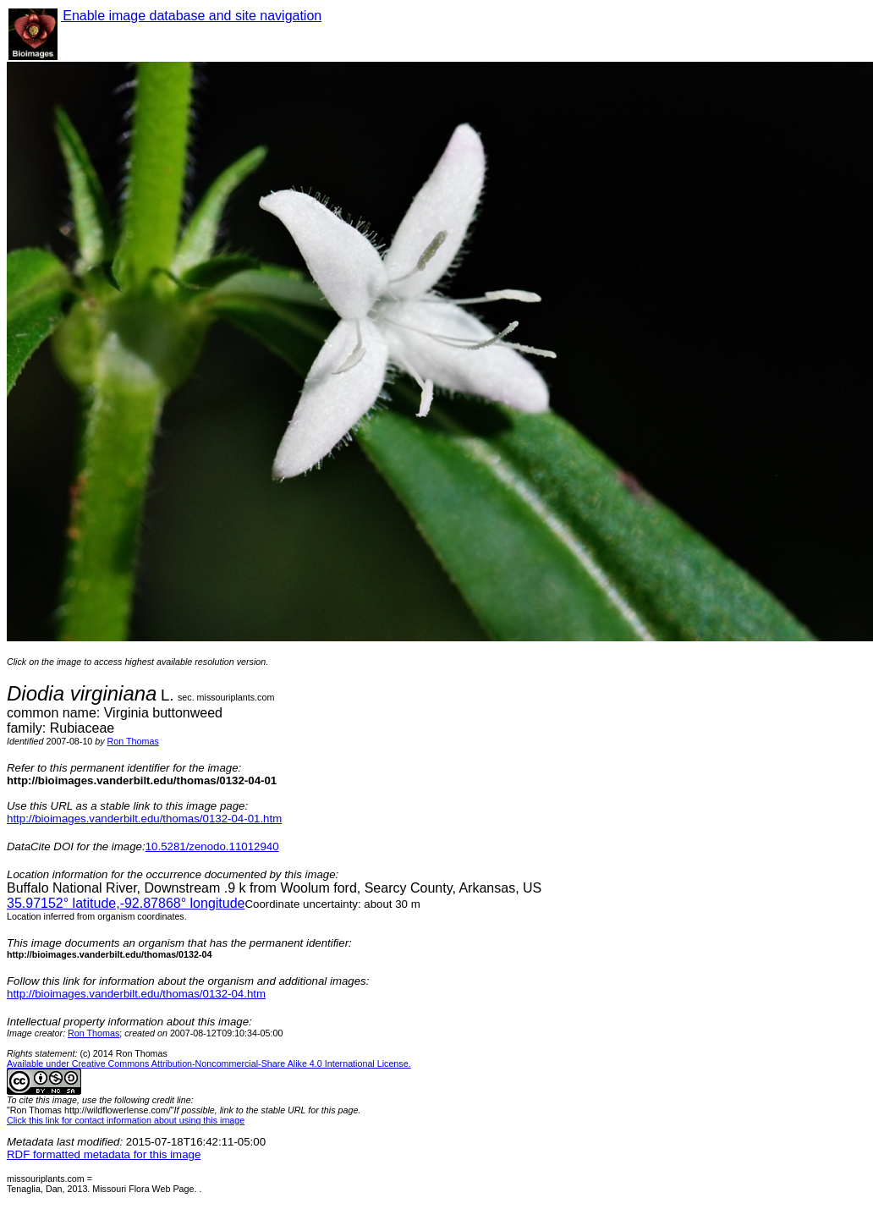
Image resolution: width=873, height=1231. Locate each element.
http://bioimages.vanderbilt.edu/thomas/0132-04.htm (136, 993)
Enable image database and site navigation (191, 15)
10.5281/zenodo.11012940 (212, 846)
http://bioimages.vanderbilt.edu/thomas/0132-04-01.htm (144, 818)
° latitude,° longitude (125, 903)
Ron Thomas (133, 741)
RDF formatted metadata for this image (103, 1154)
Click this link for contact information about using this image (125, 1120)
